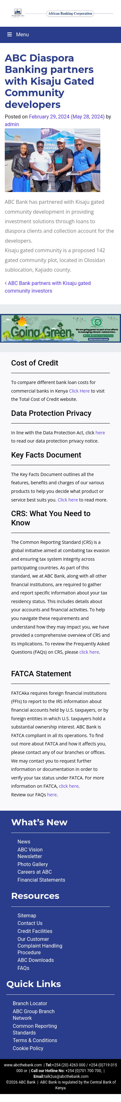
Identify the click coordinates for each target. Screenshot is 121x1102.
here (100, 433)
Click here (68, 500)
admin (12, 124)
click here (89, 652)
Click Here (80, 391)
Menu (17, 35)
